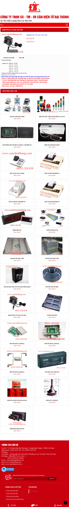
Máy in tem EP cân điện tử (17, 201)
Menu (1, 25)
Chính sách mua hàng (12, 496)
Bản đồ (57, 505)
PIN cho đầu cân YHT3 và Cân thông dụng (17, 286)
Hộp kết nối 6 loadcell (51, 343)
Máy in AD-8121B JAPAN (17, 173)
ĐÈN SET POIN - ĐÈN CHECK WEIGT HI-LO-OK (52, 116)
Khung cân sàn (52, 315)
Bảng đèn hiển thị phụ (17, 428)
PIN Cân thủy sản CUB (52, 372)
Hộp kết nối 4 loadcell (17, 372)
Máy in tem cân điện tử (52, 173)
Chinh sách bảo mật (12, 493)
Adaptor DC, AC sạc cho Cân (17, 315)
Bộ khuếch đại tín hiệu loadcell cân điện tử (17, 145)
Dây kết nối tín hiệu (52, 286)
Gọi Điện (11, 505)
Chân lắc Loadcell (52, 400)
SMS (34, 505)
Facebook (34, 491)
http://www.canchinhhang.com (11, 462)
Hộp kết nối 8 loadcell (17, 343)
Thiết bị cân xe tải (52, 230)
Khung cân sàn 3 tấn (17, 258)
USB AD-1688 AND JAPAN (17, 116)
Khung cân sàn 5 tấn (52, 258)
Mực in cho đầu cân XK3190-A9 (17, 400)
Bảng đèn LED (17, 230)
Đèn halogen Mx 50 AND (52, 145)
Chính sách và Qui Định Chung (14, 499)
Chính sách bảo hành (12, 490)
